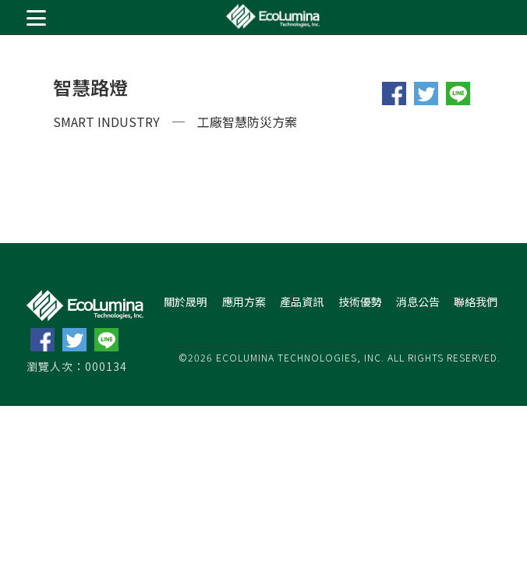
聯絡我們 (475, 301)
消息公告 (418, 301)
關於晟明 (185, 301)
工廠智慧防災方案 (247, 121)
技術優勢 (360, 301)
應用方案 (244, 301)
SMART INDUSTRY (106, 121)
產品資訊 (302, 301)
